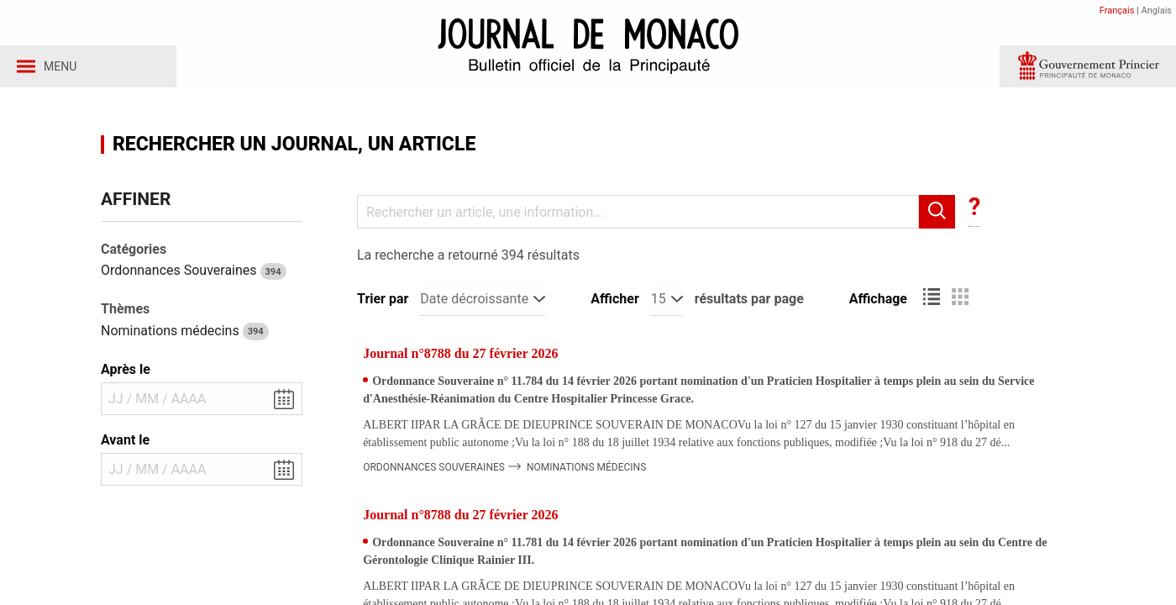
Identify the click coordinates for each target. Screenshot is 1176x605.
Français (1117, 10)
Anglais (1157, 10)
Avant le (125, 444)
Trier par (382, 303)
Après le (125, 373)
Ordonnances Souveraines (193, 274)
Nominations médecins (185, 335)
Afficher (614, 303)
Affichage (878, 303)
